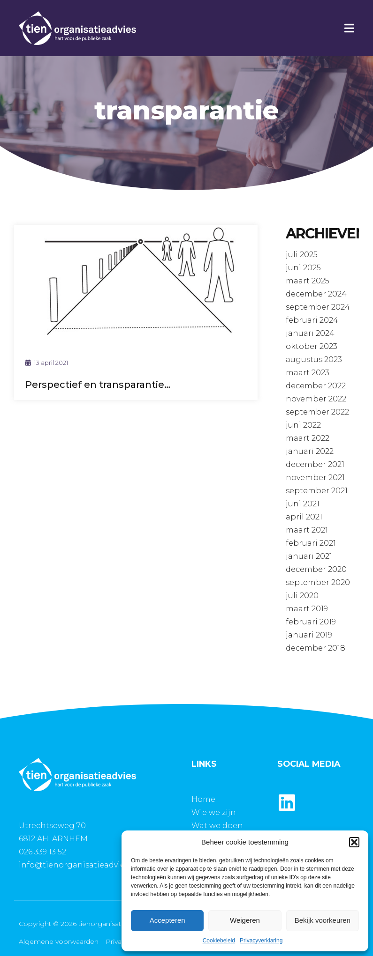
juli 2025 (302, 254)
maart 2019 (307, 608)
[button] (354, 842)
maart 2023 (307, 372)
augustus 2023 (314, 359)
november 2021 (315, 477)
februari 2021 (311, 543)
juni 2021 (303, 503)
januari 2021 (309, 556)
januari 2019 (309, 634)
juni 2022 (303, 425)
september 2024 (318, 307)
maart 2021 (307, 530)
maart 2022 (307, 438)
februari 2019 (311, 621)
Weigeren (245, 920)
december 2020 (316, 569)
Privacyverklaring (261, 940)
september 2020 (318, 582)
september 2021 (317, 490)
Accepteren (167, 920)
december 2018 (315, 648)
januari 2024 (310, 333)
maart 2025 (307, 280)
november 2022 (316, 398)
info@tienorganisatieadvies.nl (78, 864)
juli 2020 (302, 595)
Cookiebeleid (219, 940)
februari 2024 (312, 320)
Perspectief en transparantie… (97, 384)
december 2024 (316, 293)
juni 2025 (303, 267)
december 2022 (316, 385)
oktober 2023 (311, 346)
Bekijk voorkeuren (322, 920)
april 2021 (304, 516)
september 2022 (317, 412)
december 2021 (315, 464)
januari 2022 (310, 451)
